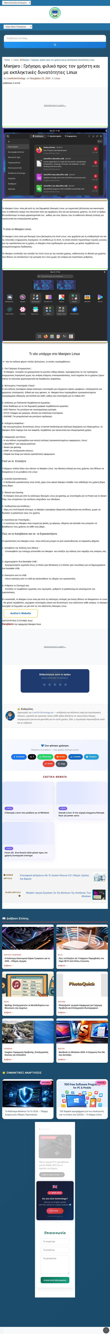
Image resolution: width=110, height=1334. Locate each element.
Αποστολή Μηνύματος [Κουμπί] (55, 1280)
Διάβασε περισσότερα (52, 1173)
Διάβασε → (9, 965)
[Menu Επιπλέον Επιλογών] (16, 3)
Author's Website (20, 613)
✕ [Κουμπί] (106, 1330)
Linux (57, 78)
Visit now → (55, 1211)
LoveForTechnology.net (42, 712)
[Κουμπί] (55, 45)
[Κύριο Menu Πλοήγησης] (18, 27)
